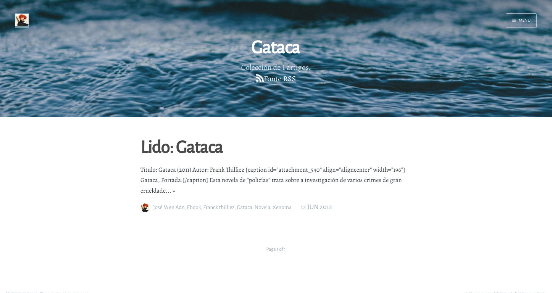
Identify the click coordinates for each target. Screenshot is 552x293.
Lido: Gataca (181, 146)
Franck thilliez (218, 207)
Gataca (244, 207)
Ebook (194, 207)
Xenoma (282, 207)
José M (160, 207)
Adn (180, 207)
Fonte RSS (280, 79)
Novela (262, 207)
